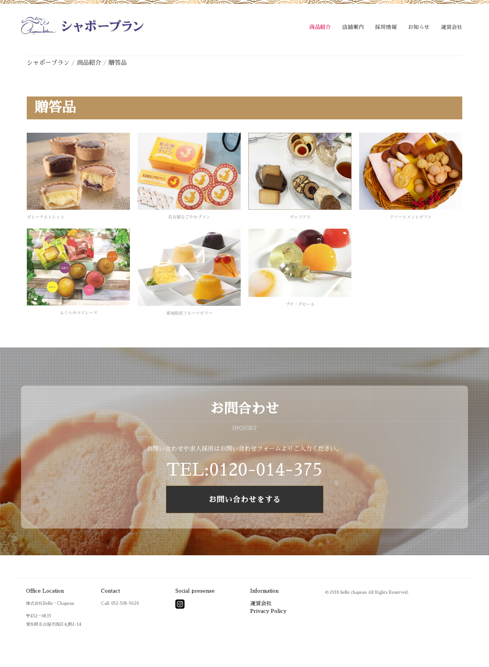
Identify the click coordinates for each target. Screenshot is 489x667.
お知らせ (418, 27)
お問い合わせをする (245, 499)
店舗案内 (353, 27)
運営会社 (451, 27)
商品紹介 (320, 27)
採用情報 (386, 27)
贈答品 (117, 63)
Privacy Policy (268, 611)
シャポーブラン (48, 63)
